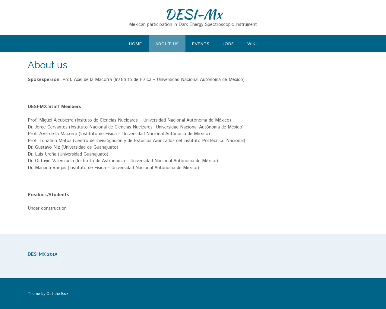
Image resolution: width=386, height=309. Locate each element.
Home (135, 44)
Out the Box (57, 294)
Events (201, 44)
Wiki (252, 44)
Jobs (228, 44)
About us (167, 44)
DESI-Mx (193, 14)
